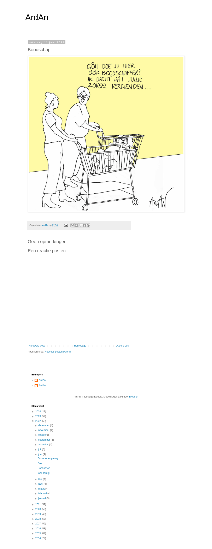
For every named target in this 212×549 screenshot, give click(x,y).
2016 (38, 528)
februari (42, 493)
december (44, 425)
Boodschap (44, 468)
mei (40, 479)
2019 (38, 514)
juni (40, 454)
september (44, 439)
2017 (38, 523)
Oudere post (122, 345)
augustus (43, 444)
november (44, 430)
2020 (38, 509)
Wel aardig (43, 473)
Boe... (41, 463)
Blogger (133, 396)
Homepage (80, 345)
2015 (38, 533)
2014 (38, 538)
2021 (38, 504)
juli (40, 449)
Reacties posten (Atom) (58, 351)
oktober (42, 434)
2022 (38, 421)
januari (42, 498)
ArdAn (36, 17)
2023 (38, 416)
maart (41, 488)
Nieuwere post (37, 345)
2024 (38, 411)
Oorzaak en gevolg (48, 458)
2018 (38, 518)
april (41, 483)
